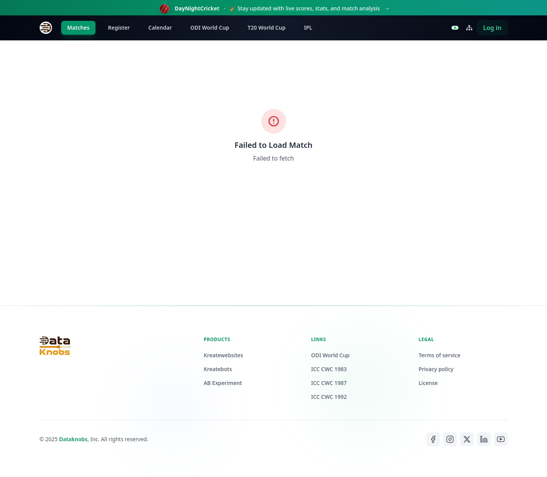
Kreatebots (218, 369)
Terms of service (439, 355)
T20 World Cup (266, 27)
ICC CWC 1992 (329, 396)
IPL (308, 27)
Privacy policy (435, 369)
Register (119, 27)
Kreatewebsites (223, 355)
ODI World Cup (209, 27)
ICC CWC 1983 (329, 369)
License (428, 383)
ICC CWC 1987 (329, 383)
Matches (78, 27)
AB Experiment (223, 383)
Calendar (160, 27)
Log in (492, 27)
